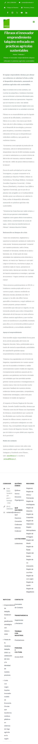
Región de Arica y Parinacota (30, 495)
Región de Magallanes (30, 590)
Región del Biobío (30, 554)
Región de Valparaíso (30, 522)
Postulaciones (19, 640)
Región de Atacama (29, 509)
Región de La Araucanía (29, 563)
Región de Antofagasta (30, 502)
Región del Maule (30, 541)
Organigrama (19, 500)
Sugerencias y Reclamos (19, 621)
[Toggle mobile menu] (34, 22)
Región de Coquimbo (29, 515)
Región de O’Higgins (29, 535)
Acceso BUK (19, 657)
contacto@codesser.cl (9, 512)
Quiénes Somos (17, 492)
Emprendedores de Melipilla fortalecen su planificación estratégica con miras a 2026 (7, 619)
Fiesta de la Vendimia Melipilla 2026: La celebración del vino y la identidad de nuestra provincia (7, 657)
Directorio (18, 497)
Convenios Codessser (18, 522)
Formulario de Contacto (19, 605)
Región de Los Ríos (29, 570)
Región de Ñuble (29, 548)
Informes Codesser (18, 529)
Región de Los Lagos (29, 577)
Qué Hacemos (18, 516)
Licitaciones (19, 543)
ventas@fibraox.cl (9, 459)
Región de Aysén (29, 583)
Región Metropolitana (30, 528)
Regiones (29, 488)
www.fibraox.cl (11, 456)
